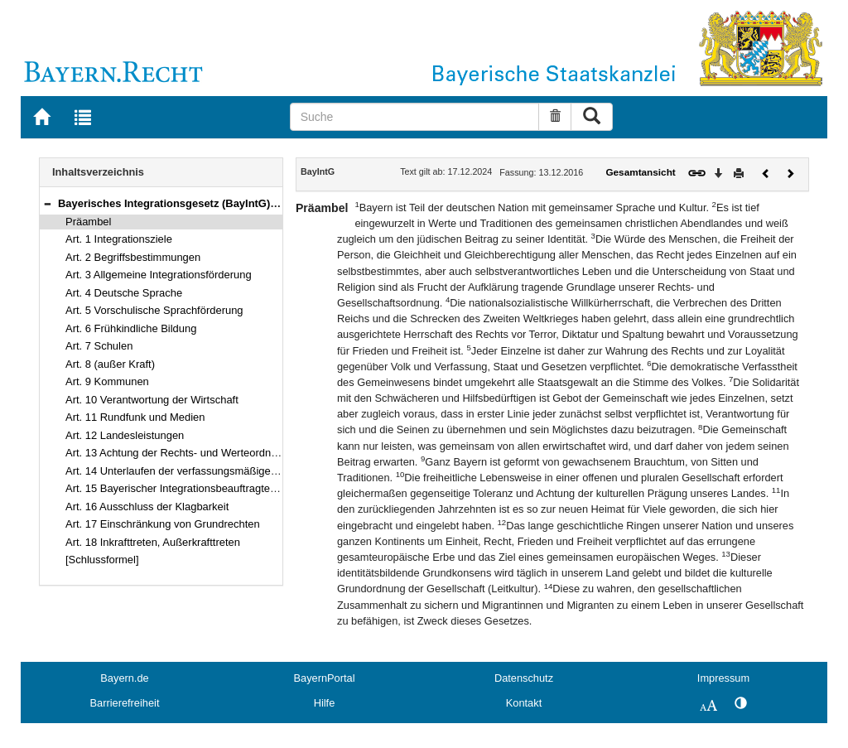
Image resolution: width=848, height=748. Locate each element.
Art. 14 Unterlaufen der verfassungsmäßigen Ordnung (193, 471)
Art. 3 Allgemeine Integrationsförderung (158, 274)
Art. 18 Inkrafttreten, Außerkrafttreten (152, 542)
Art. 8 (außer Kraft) (110, 364)
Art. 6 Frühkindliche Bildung (130, 328)
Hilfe (324, 703)
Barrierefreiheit (125, 703)
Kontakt (524, 703)
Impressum (723, 678)
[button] (47, 203)
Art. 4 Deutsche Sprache (123, 293)
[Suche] (415, 117)
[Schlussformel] (102, 559)
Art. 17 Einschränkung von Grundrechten (162, 524)
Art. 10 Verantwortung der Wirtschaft (151, 399)
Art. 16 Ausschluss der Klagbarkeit (147, 506)
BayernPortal (324, 678)
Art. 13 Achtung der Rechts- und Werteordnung (177, 452)
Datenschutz (523, 678)
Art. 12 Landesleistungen (124, 435)
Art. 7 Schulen (98, 346)
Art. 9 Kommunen (107, 381)
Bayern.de (124, 678)
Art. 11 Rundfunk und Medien (135, 417)
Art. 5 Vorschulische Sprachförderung (154, 310)
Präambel (88, 221)
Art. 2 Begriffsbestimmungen (132, 257)
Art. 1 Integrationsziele (118, 239)
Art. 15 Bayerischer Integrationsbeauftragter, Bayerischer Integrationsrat (236, 488)
